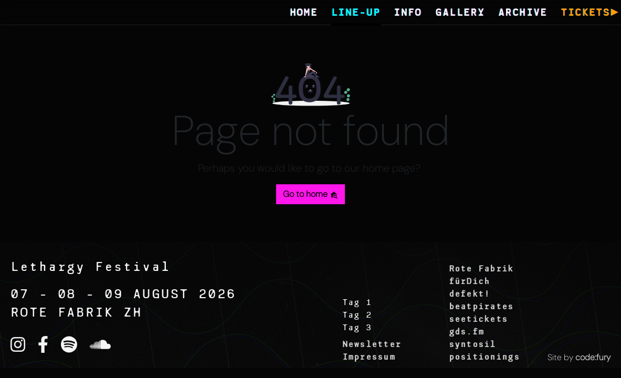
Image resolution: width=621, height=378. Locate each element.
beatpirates (481, 307)
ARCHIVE (523, 13)
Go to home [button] (310, 194)
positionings (484, 357)
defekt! (469, 294)
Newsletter (372, 345)
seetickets (478, 320)
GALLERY (460, 13)
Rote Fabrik (481, 269)
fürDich (469, 282)
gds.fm (467, 332)
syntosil (472, 345)
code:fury (593, 357)
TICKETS (585, 13)
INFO (408, 13)
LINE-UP (356, 13)
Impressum (369, 357)
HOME (304, 13)
